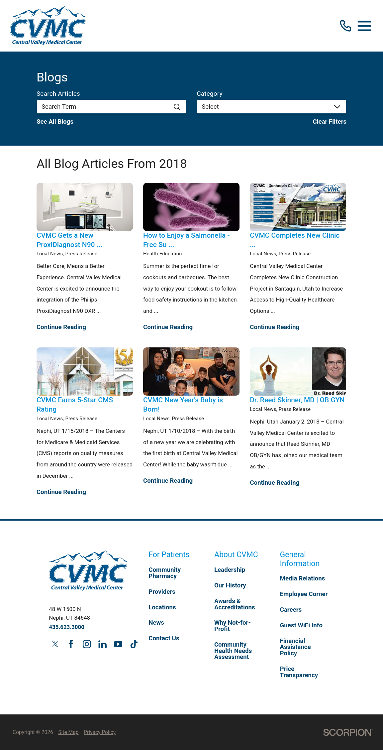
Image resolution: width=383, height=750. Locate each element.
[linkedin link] (102, 644)
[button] (364, 26)
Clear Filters (329, 121)
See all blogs (55, 121)
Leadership (229, 569)
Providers (161, 591)
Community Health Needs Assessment (233, 651)
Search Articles (58, 94)
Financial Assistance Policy (295, 647)
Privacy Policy (100, 732)
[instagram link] (86, 644)
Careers (291, 609)
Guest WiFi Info (301, 625)
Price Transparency (299, 672)
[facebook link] (71, 644)
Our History (230, 585)
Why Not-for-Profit (232, 626)
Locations (162, 607)
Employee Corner (304, 594)
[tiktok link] (134, 644)
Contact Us (163, 638)
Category (210, 94)
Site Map (68, 732)
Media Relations (302, 578)
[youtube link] (118, 644)
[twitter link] (55, 644)
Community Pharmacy (164, 573)
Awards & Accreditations (234, 604)
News (156, 622)
